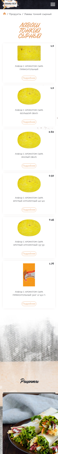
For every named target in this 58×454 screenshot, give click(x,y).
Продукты (15, 14)
